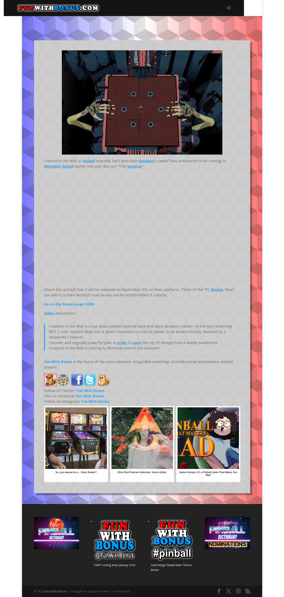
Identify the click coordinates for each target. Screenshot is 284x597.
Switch (68, 166)
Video (49, 313)
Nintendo (52, 166)
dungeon (147, 160)
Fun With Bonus (58, 361)
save (137, 342)
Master (217, 289)
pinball (89, 160)
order (122, 342)
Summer (134, 166)
